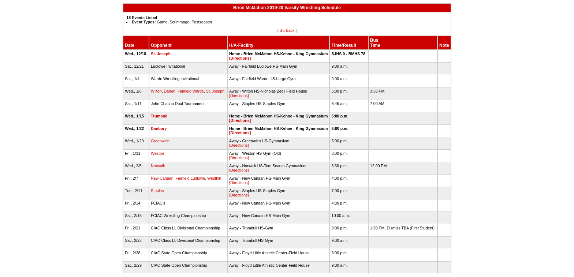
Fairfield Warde (191, 91)
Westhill (214, 178)
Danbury (159, 128)
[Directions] (240, 58)
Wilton (156, 91)
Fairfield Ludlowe (190, 178)
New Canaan (162, 178)
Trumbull (159, 116)
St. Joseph (161, 54)
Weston (157, 153)
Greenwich (160, 141)
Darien (169, 91)
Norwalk (158, 166)
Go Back (287, 30)
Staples (157, 190)
